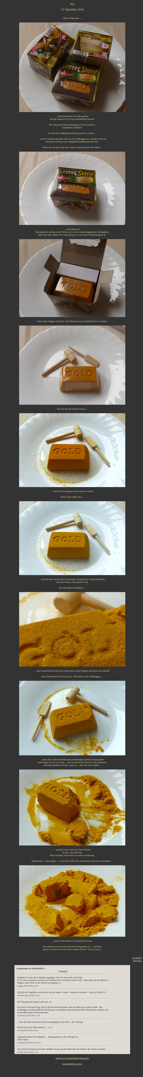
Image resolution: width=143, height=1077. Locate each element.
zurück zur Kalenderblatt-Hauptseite (72, 1058)
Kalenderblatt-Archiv (72, 1064)
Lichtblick (137, 957)
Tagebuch (137, 960)
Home (72, 4)
